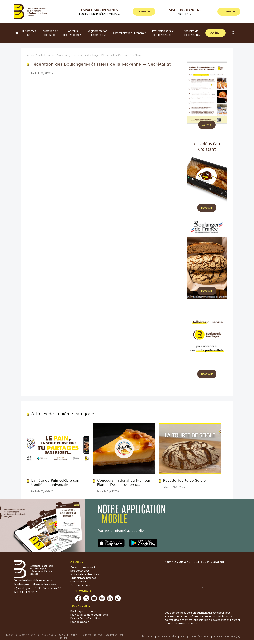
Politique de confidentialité (195, 636)
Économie (140, 33)
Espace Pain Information (85, 618)
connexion (144, 11)
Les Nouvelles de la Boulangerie (89, 614)
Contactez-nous (80, 585)
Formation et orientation (50, 33)
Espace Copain (79, 622)
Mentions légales (167, 636)
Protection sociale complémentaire (163, 33)
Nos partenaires (79, 570)
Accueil (31, 55)
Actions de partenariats (84, 574)
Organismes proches (83, 578)
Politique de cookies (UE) (227, 636)
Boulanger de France (83, 611)
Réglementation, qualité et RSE (98, 33)
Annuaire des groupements (191, 33)
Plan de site (147, 636)
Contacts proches (46, 55)
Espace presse (79, 581)
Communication (122, 33)
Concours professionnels (72, 33)
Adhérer (215, 32)
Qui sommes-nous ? (29, 33)
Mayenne (63, 55)
